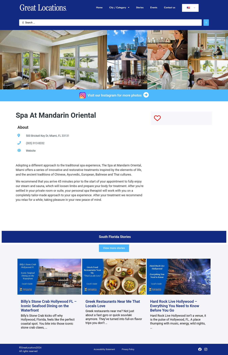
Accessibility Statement (104, 349)
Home (99, 7)
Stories (140, 7)
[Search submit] (206, 22)
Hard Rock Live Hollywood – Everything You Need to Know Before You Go (174, 306)
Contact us (169, 7)
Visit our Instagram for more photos (115, 95)
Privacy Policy (128, 349)
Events (153, 7)
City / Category (119, 7)
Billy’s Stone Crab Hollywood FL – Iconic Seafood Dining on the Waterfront (49, 306)
